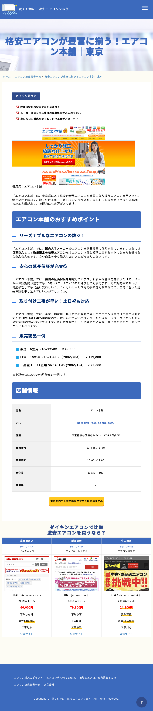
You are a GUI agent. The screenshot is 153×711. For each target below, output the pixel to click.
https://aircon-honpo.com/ (95, 423)
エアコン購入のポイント (28, 677)
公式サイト (26, 634)
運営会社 (49, 684)
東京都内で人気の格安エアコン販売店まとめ (76, 501)
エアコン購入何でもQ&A (61, 677)
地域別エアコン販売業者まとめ (97, 677)
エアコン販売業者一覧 (27, 684)
